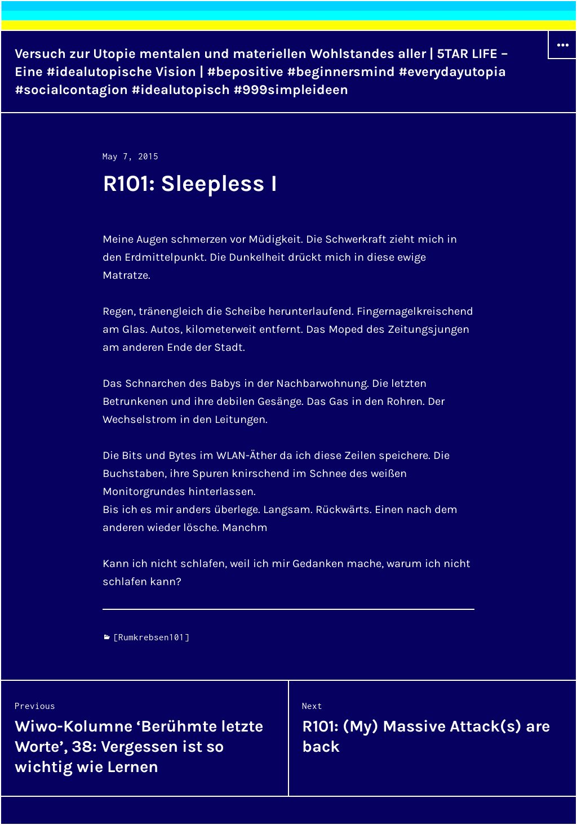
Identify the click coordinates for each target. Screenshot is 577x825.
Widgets (562, 58)
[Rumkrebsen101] (151, 637)
